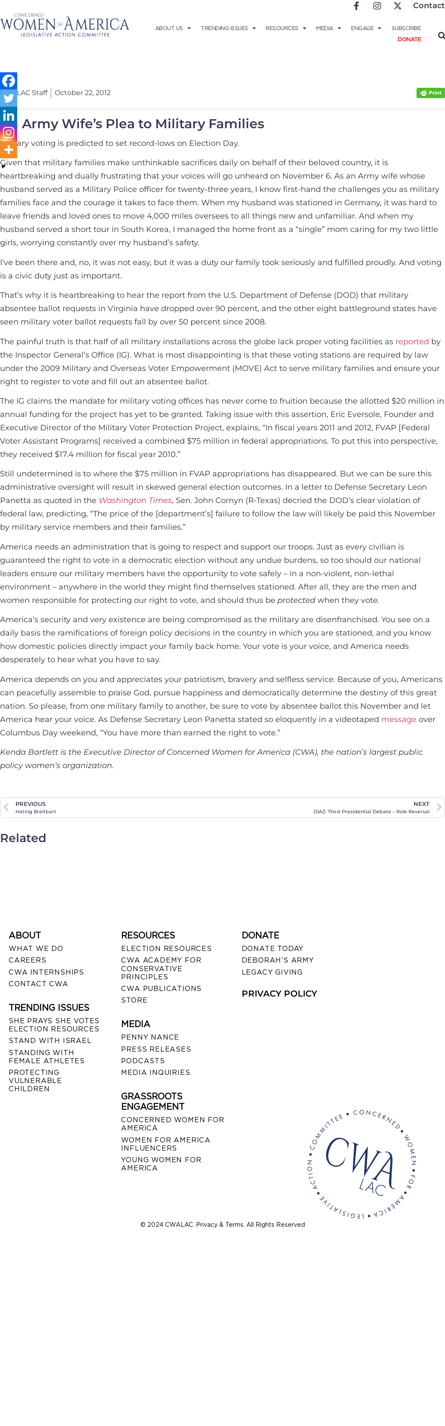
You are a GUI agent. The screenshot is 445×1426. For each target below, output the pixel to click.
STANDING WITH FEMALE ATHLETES (47, 1057)
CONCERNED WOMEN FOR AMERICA (172, 1124)
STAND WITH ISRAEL (50, 1041)
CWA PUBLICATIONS (161, 989)
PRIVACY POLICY (279, 993)
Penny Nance (150, 1037)
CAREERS (28, 960)
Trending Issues (228, 28)
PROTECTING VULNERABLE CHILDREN (35, 1080)
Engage (366, 28)
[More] (8, 149)
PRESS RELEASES (156, 1049)
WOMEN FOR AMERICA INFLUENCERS (166, 1144)
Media (328, 28)
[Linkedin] (8, 115)
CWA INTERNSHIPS (46, 972)
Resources (286, 28)
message (399, 719)
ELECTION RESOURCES (166, 948)
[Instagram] (8, 132)
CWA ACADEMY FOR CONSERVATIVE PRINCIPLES (161, 968)
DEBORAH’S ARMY (278, 960)
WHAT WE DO (36, 948)
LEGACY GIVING (272, 972)
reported (412, 341)
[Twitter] (8, 98)
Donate (409, 39)
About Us (173, 28)
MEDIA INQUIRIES (155, 1072)
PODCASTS (143, 1061)
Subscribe (406, 28)
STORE (134, 1000)
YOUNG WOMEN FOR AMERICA (161, 1164)
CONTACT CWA (38, 984)
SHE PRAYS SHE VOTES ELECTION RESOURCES (54, 1025)
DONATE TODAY (273, 948)
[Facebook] (8, 81)
